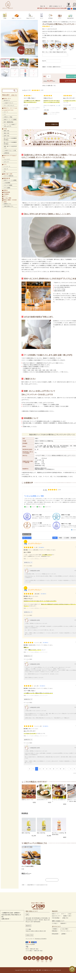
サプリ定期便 (7, 187)
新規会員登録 (6, 192)
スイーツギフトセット (9, 105)
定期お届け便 (70, 17)
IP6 (4, 171)
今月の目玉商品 (55, 918)
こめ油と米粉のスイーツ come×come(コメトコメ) (37, 884)
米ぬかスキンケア (30, 16)
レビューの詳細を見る (52, 124)
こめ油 (5, 16)
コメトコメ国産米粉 (8, 176)
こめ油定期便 (7, 182)
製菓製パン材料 (67, 916)
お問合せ (5, 190)
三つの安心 (54, 923)
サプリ (41, 16)
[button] (36, 38)
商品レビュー (26, 873)
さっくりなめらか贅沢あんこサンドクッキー (34, 108)
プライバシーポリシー (65, 931)
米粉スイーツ (55, 913)
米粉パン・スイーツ (16, 16)
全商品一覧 (13, 95)
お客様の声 (62, 923)
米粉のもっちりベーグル (27, 799)
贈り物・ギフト (7, 98)
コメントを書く (52, 880)
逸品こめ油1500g (41, 833)
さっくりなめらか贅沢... (28, 866)
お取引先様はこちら (8, 206)
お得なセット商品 (8, 117)
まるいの (6, 169)
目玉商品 (50, 16)
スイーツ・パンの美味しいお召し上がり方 (10, 125)
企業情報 (63, 934)
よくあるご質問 (7, 198)
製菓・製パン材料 (7, 174)
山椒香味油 (6, 153)
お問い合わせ (5, 919)
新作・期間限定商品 (8, 122)
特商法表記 (54, 931)
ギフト (60, 17)
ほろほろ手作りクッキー (42, 799)
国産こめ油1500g (26, 833)
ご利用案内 (6, 194)
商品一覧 (42, 6)
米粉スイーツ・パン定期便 (10, 119)
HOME (23, 884)
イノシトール (7, 166)
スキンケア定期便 (8, 185)
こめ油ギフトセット (8, 103)
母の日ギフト (7, 100)
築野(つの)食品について (55, 6)
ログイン (5, 196)
